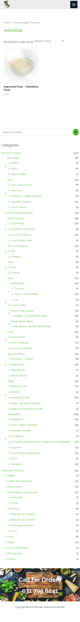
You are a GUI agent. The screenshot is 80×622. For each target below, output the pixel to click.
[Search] (76, 132)
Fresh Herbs (14, 486)
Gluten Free (17, 364)
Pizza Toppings (19, 342)
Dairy (10, 179)
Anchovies (17, 497)
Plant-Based (18, 369)
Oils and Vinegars (17, 245)
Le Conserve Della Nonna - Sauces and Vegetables (41, 441)
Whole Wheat (19, 375)
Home (7, 22)
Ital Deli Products (11, 152)
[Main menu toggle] (73, 4)
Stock (14, 458)
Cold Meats (17, 223)
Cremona (16, 190)
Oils (13, 250)
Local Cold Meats (21, 234)
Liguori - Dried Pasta (26, 293)
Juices (14, 168)
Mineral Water (18, 174)
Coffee (15, 162)
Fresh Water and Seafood (22, 492)
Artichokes (17, 419)
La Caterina (17, 436)
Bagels (11, 475)
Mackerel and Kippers (23, 514)
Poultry (11, 559)
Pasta (10, 278)
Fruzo (10, 536)
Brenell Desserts (20, 397)
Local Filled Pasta (17, 547)
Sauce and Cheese (22, 348)
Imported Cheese (21, 201)
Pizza (10, 331)
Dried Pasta (17, 283)
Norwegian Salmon (22, 525)
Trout (14, 531)
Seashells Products (12, 470)
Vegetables (14, 414)
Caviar (14, 502)
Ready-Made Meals (22, 321)
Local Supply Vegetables (25, 453)
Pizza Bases (18, 336)
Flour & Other (18, 305)
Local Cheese (19, 207)
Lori (16, 299)
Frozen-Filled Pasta (22, 310)
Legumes (16, 447)
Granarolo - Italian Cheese (26, 196)
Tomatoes (17, 464)
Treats (10, 381)
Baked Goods (19, 386)
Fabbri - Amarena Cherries (26, 403)
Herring (15, 508)
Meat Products (15, 218)
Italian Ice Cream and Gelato (27, 408)
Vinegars (16, 256)
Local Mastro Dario (22, 240)
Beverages (13, 157)
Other (10, 262)
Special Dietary (16, 353)
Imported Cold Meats (23, 229)
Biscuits (15, 391)
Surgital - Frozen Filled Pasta (30, 315)
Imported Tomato (21, 430)
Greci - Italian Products (24, 424)
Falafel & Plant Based (19, 481)
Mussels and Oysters (23, 519)
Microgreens (14, 553)
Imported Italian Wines (20, 212)
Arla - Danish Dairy (21, 184)
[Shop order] (48, 41)
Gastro (11, 542)
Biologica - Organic (22, 358)
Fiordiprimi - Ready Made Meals (32, 326)
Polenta (15, 272)
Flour (14, 267)
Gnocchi (19, 288)
